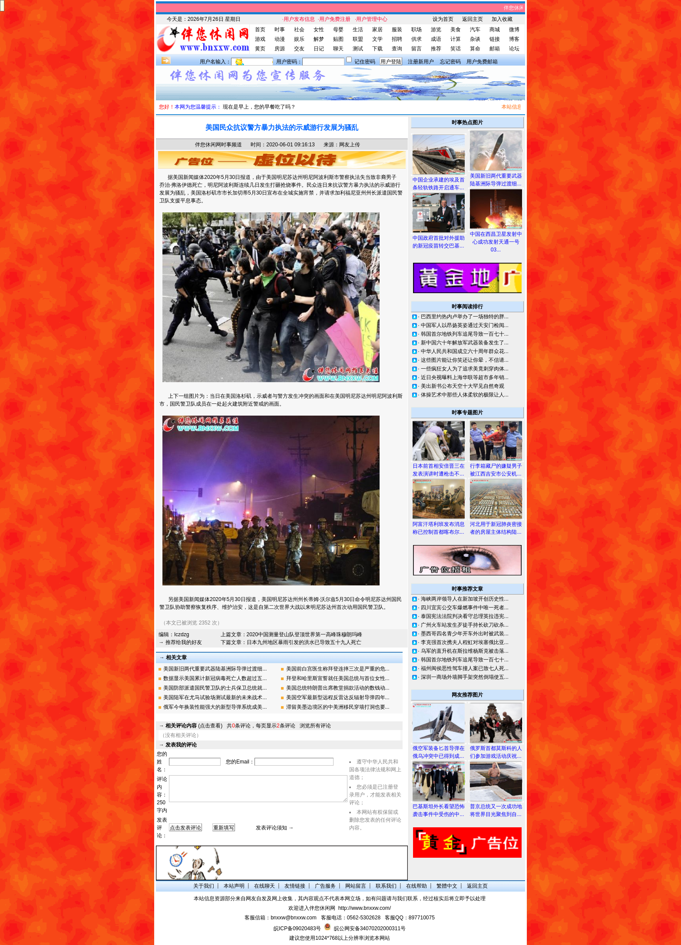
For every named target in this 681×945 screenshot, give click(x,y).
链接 (494, 39)
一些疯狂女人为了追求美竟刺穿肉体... (465, 369)
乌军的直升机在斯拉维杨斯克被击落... (465, 651)
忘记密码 (450, 62)
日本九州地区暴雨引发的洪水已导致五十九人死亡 (304, 642)
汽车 (475, 29)
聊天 (338, 49)
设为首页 (443, 19)
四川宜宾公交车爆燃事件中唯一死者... (465, 608)
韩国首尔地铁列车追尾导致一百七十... (465, 334)
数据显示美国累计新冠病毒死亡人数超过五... (215, 678)
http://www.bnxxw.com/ (364, 908)
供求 (416, 39)
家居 (377, 29)
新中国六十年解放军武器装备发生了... (465, 343)
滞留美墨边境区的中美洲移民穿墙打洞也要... (338, 707)
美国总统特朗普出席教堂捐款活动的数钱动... (338, 688)
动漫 (279, 39)
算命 (475, 49)
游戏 (260, 39)
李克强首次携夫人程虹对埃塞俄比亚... (465, 642)
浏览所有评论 (315, 726)
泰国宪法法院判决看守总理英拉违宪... (465, 616)
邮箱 (494, 49)
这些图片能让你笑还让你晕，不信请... (465, 360)
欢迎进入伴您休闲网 (311, 908)
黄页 (260, 49)
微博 (514, 29)
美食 (455, 29)
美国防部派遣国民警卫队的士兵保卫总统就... (215, 688)
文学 (377, 39)
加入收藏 (502, 19)
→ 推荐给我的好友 (180, 642)
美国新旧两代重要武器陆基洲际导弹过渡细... (215, 669)
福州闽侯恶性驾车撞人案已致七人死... (465, 668)
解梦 (319, 39)
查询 (397, 49)
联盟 (358, 39)
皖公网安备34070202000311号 (370, 928)
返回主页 (472, 19)
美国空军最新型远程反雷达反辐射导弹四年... (338, 697)
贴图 (338, 39)
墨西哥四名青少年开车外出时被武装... (465, 634)
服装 (397, 29)
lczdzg (181, 634)
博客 (514, 39)
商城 (494, 29)
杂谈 (475, 39)
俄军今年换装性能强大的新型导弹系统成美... (215, 707)
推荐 (436, 49)
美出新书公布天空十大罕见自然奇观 (462, 386)
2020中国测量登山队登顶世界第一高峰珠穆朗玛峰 (305, 634)
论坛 (514, 49)
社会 (299, 29)
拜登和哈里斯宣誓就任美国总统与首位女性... (338, 678)
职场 (416, 29)
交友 (299, 49)
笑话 (455, 49)
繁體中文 (446, 886)
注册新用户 (421, 62)
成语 (436, 39)
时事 (279, 29)
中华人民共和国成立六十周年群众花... (465, 351)
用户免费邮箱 (482, 62)
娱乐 (299, 39)
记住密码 (364, 62)
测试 (358, 49)
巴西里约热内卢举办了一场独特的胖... (465, 317)
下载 (377, 49)
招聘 (397, 39)
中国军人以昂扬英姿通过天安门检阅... (465, 325)
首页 (260, 29)
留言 (416, 49)
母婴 (338, 29)
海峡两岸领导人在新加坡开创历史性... (465, 599)
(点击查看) (193, 726)
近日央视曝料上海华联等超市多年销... (465, 377)
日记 (319, 49)
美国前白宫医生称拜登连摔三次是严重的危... (338, 669)
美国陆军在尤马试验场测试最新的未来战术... (215, 697)
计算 (455, 39)
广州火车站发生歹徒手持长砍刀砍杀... (465, 625)
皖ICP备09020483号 (297, 928)
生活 (358, 29)
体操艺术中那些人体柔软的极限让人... (465, 395)
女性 (319, 29)
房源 (279, 49)
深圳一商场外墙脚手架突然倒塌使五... (465, 677)
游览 (436, 29)
